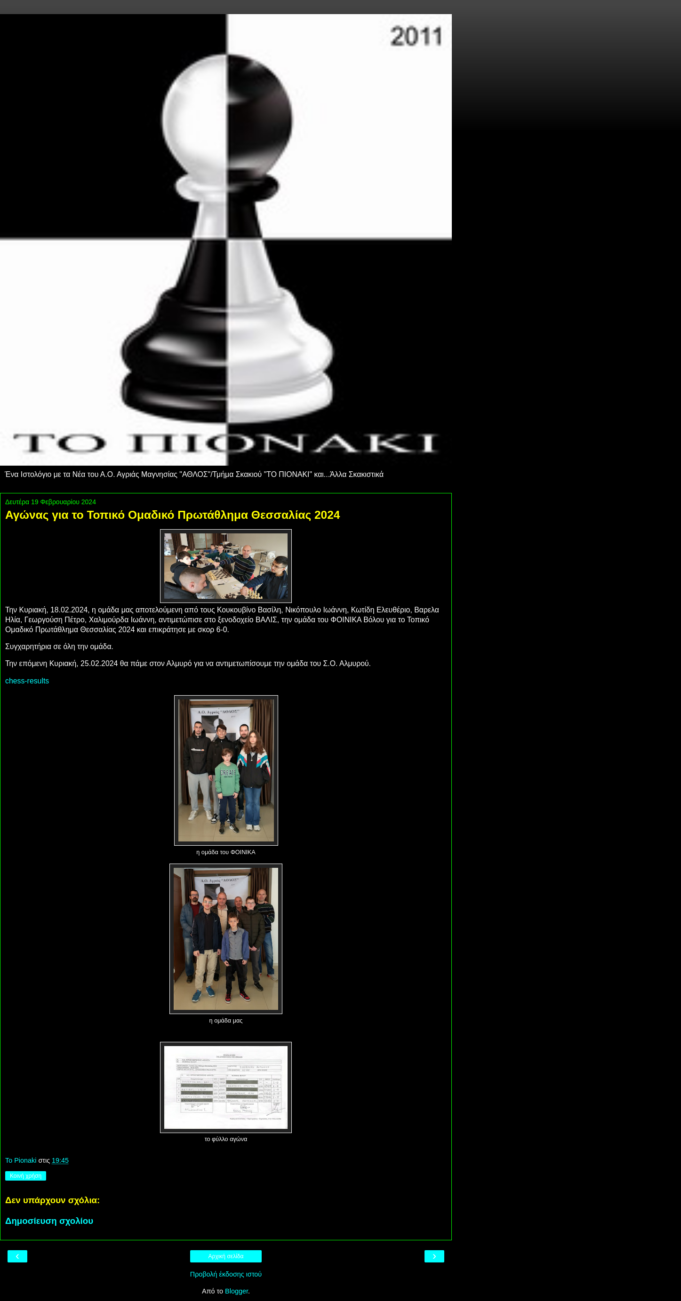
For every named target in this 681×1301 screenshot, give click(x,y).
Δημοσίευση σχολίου (49, 1221)
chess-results (27, 681)
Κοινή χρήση (25, 1176)
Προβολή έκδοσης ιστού (226, 1274)
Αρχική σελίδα (226, 1256)
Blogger (236, 1291)
